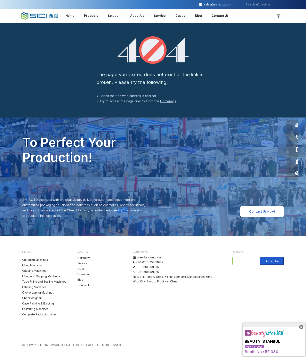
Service (160, 16)
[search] (245, 261)
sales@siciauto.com (217, 4)
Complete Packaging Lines (39, 314)
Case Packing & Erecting (38, 303)
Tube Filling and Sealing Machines (44, 281)
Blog (198, 16)
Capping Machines (34, 270)
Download (84, 274)
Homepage (168, 101)
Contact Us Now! (262, 211)
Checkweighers (32, 298)
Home (69, 16)
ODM (80, 268)
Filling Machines (32, 265)
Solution (114, 16)
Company (83, 257)
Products (91, 16)
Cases (180, 16)
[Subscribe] (272, 261)
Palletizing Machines (35, 309)
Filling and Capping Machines (41, 276)
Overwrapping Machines (38, 292)
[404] (153, 50)
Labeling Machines (34, 287)
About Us (137, 16)
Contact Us (220, 16)
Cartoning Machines (35, 259)
